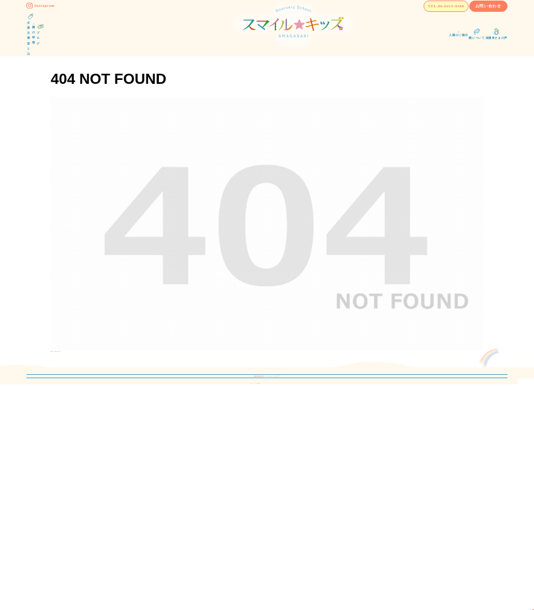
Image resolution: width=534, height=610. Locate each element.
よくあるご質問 (271, 513)
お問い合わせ (472, 19)
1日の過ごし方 (161, 513)
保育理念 (152, 479)
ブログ (258, 461)
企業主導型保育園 (172, 461)
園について (265, 496)
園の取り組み (159, 496)
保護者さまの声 (361, 461)
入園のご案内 (268, 479)
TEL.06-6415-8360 (386, 19)
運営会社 (364, 479)
